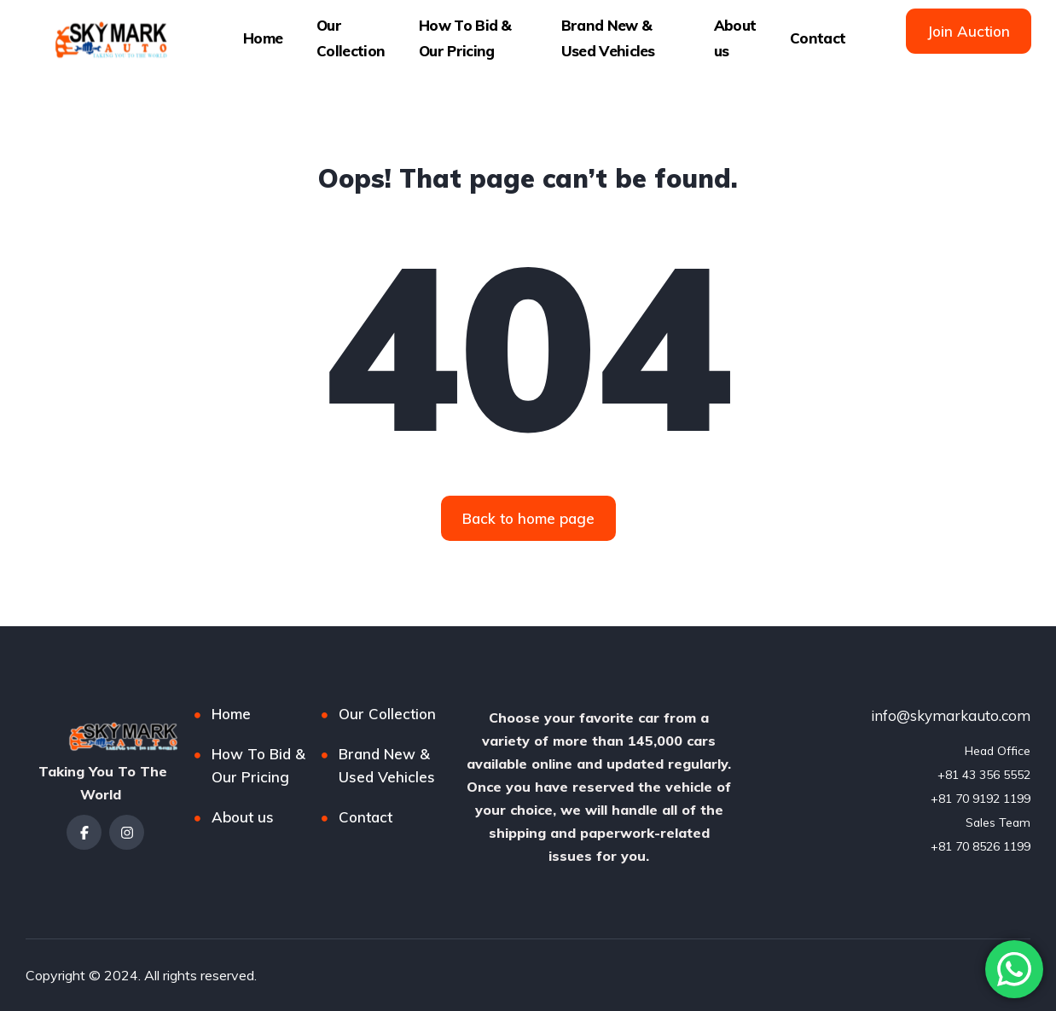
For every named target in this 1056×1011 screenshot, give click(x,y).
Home (262, 38)
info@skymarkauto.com (950, 715)
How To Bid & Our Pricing (465, 38)
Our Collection (350, 38)
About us (735, 38)
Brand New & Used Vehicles (608, 38)
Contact (817, 38)
